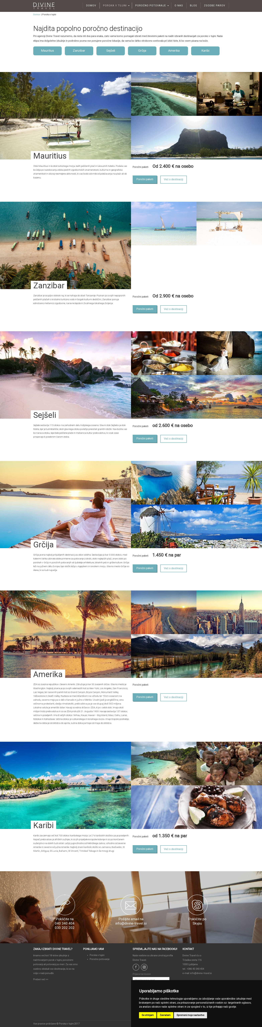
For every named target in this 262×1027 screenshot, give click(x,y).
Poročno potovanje (150, 5)
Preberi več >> (40, 979)
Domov (91, 5)
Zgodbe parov (214, 5)
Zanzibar (79, 50)
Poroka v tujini (115, 5)
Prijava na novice (142, 974)
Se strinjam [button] (148, 1015)
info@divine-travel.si (201, 973)
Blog (193, 5)
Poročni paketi (144, 179)
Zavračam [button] (165, 1015)
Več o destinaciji (173, 179)
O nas (179, 5)
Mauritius (47, 50)
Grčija (142, 50)
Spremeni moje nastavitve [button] (190, 1015)
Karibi (205, 50)
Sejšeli (110, 50)
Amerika (174, 50)
